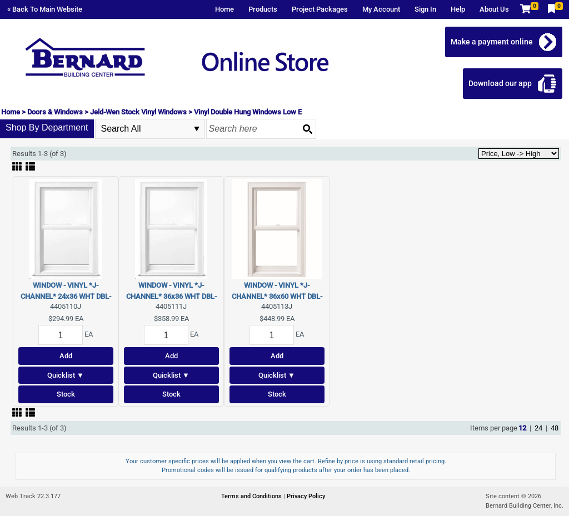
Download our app (500, 83)
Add (65, 356)
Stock (66, 394)
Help (458, 9)
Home (224, 9)
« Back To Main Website (44, 9)
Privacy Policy (306, 496)
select (196, 128)
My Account (381, 9)
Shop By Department (47, 127)
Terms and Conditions (252, 496)
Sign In (425, 9)
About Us (494, 9)
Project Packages (320, 9)
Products (262, 9)
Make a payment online (492, 41)
